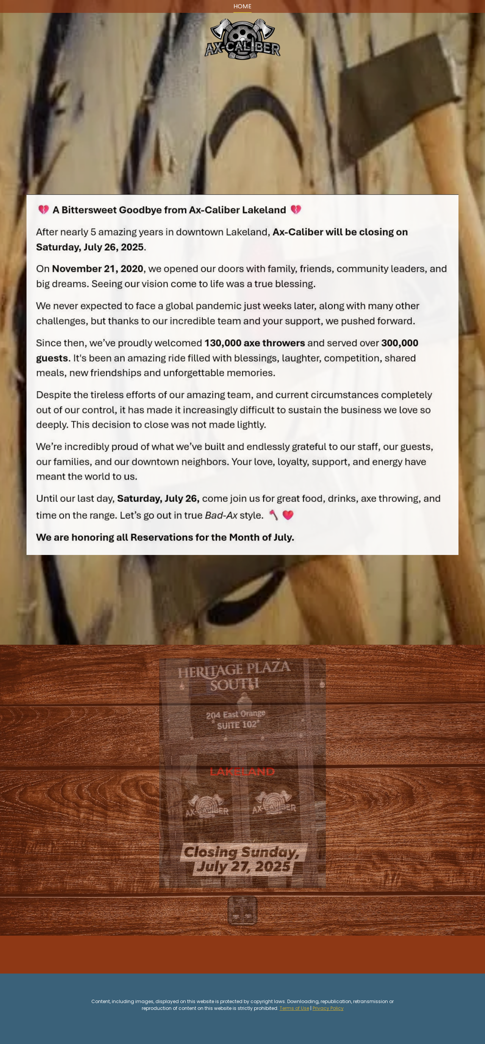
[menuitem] (243, 6)
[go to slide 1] (242, 911)
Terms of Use (294, 1008)
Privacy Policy (328, 1008)
